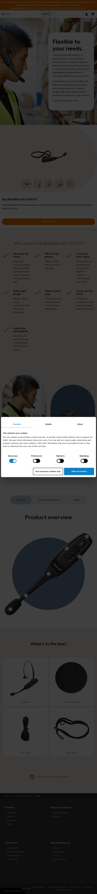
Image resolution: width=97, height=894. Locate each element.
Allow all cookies (79, 471)
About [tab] (80, 424)
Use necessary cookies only (48, 471)
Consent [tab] (17, 424)
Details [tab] (48, 424)
